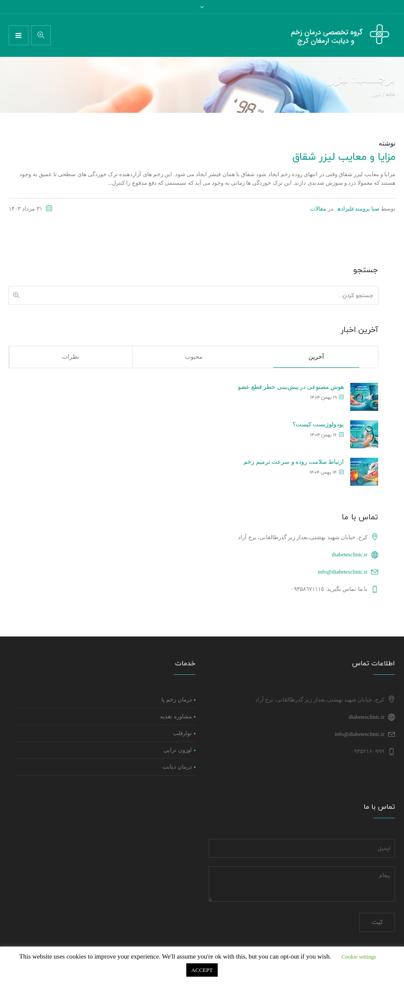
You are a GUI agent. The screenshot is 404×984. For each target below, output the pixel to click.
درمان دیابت (177, 767)
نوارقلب (182, 733)
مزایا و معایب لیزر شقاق (343, 156)
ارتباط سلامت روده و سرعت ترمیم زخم (294, 462)
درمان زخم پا (176, 699)
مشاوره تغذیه (175, 716)
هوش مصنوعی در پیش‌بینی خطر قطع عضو (291, 387)
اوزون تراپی (177, 750)
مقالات (318, 208)
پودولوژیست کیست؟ (318, 424)
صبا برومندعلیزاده (358, 208)
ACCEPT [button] (202, 970)
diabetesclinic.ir (349, 554)
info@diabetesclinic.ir (342, 571)
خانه (390, 94)
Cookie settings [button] (359, 956)
